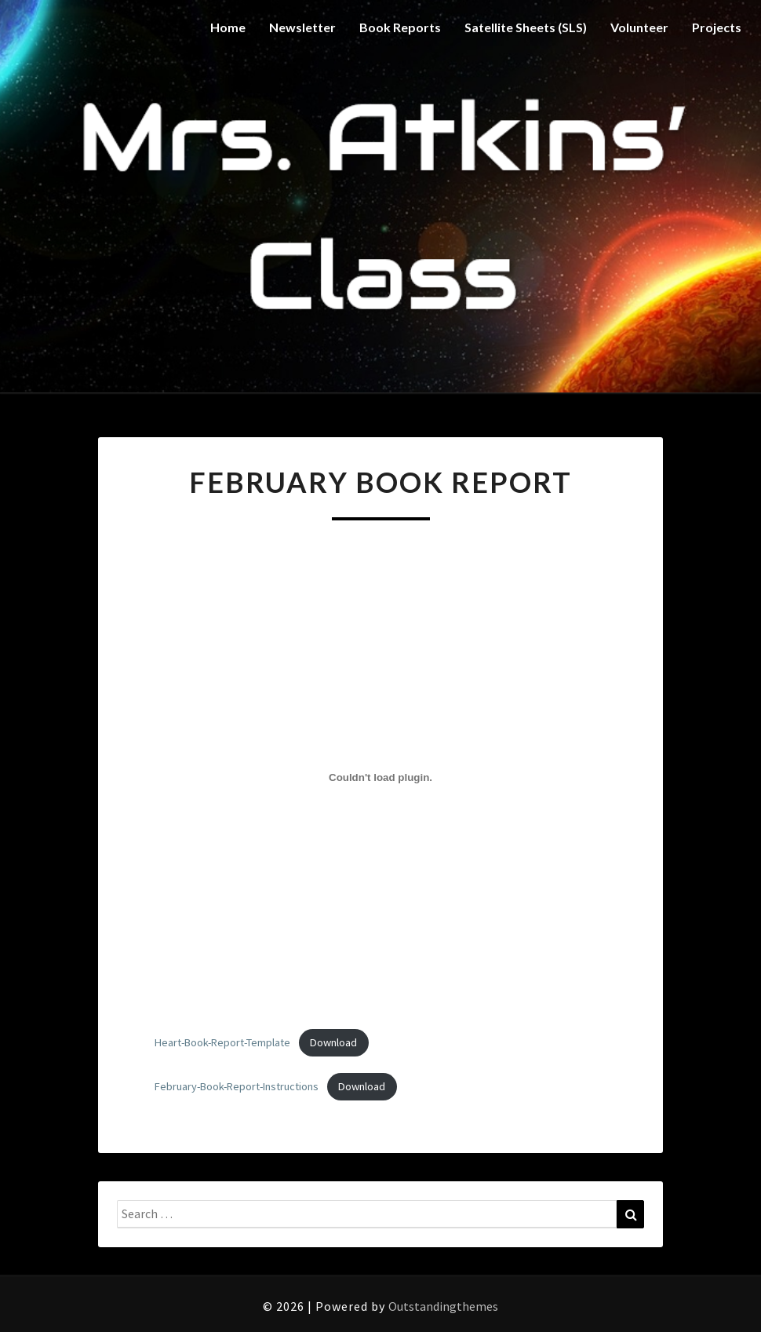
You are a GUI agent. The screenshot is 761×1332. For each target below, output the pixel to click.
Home (228, 27)
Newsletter (302, 27)
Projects (716, 27)
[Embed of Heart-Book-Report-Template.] (380, 777)
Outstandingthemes (443, 1306)
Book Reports (400, 27)
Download (333, 1042)
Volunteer (639, 27)
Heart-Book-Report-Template (222, 1042)
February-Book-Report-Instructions (237, 1086)
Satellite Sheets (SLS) (525, 27)
